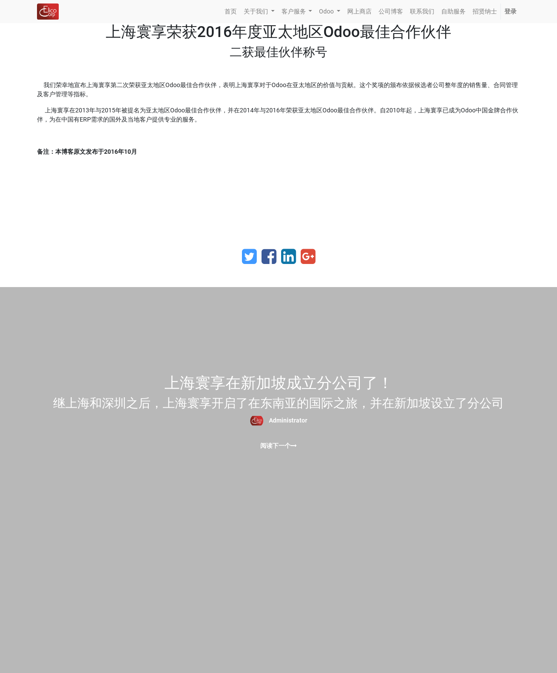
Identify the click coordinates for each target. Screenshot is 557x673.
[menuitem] (230, 11)
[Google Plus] (308, 256)
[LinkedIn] (288, 256)
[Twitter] (249, 256)
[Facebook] (269, 256)
